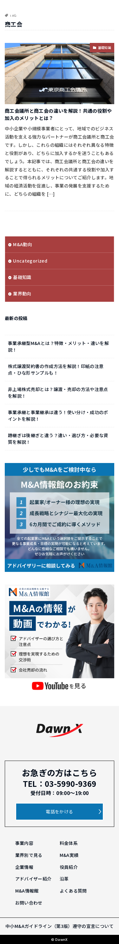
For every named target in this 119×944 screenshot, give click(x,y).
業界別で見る (29, 855)
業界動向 (22, 293)
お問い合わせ (29, 902)
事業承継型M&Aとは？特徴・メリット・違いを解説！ (58, 346)
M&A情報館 (27, 891)
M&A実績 (69, 855)
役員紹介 (69, 867)
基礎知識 (104, 47)
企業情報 (24, 867)
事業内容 (24, 843)
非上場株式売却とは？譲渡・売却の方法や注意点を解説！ (58, 392)
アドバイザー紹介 (33, 879)
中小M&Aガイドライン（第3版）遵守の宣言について (59, 926)
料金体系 (69, 843)
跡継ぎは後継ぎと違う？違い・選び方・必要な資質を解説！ (58, 438)
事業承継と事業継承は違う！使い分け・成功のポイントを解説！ (58, 415)
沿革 (64, 879)
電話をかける (59, 811)
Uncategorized (30, 261)
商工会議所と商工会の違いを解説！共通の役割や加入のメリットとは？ (58, 114)
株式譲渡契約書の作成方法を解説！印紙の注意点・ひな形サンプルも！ (55, 369)
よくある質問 (73, 891)
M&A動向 (22, 244)
